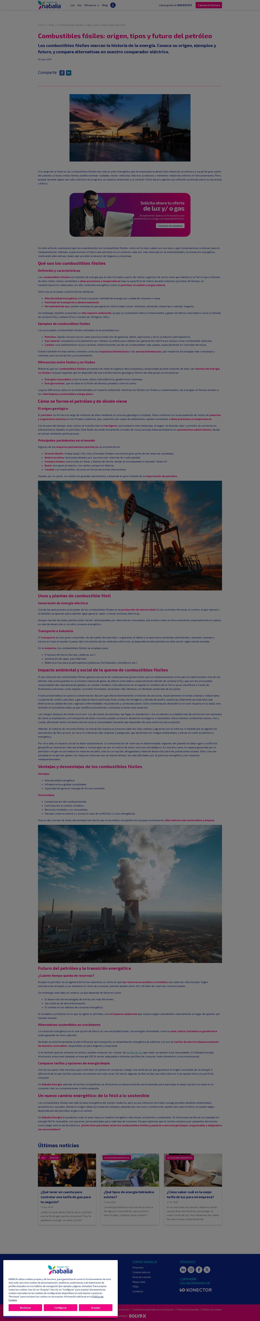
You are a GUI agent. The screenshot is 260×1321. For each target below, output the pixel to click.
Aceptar (95, 1307)
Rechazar (25, 1307)
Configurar (60, 1307)
